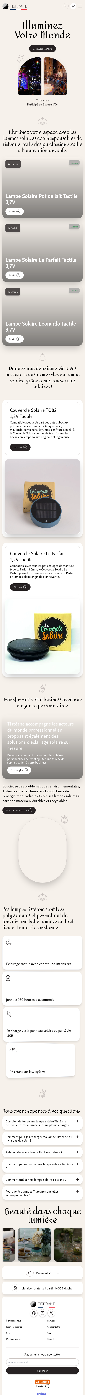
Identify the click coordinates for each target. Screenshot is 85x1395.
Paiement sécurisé (14, 1326)
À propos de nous (13, 1320)
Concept (9, 1333)
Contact (50, 1339)
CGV (49, 1333)
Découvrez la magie (42, 49)
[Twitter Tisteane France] (51, 1313)
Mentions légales (13, 1339)
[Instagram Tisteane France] (42, 1313)
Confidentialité (53, 1326)
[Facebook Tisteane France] (34, 1313)
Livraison (51, 1320)
